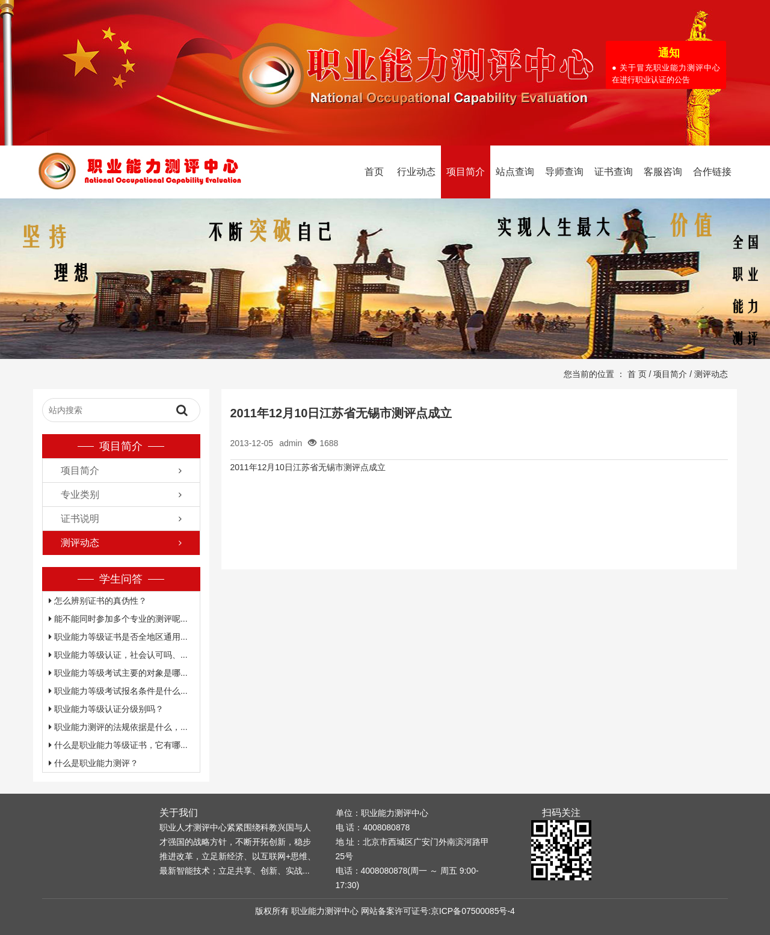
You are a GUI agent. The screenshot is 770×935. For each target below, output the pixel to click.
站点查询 (515, 172)
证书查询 (613, 172)
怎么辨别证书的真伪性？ (98, 600)
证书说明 (80, 518)
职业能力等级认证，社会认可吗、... (118, 655)
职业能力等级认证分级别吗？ (106, 709)
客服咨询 (663, 172)
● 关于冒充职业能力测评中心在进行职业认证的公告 (666, 74)
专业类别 (80, 494)
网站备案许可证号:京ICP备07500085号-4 (438, 911)
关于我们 (178, 813)
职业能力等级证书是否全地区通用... (118, 637)
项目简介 (465, 172)
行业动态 (416, 172)
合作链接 (712, 172)
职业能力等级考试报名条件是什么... (118, 691)
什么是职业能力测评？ (93, 763)
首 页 (637, 374)
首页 (374, 172)
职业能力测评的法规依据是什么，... (118, 727)
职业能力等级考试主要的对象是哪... (118, 673)
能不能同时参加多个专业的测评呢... (118, 619)
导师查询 (564, 172)
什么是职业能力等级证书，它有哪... (118, 745)
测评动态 (711, 374)
